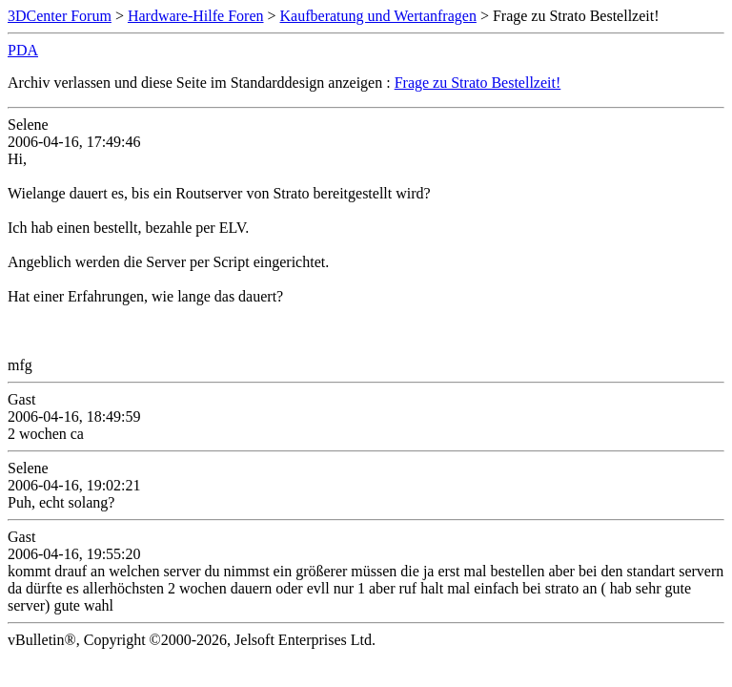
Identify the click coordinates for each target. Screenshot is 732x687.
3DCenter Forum (60, 16)
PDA (23, 50)
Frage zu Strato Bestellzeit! (478, 82)
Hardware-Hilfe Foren (196, 16)
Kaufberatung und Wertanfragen (378, 16)
